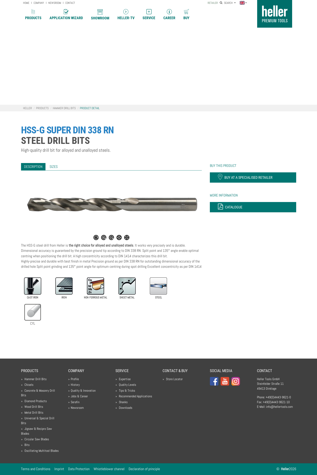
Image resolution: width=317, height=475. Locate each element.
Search (226, 3)
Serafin (75, 402)
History (75, 385)
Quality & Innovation (83, 391)
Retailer (213, 3)
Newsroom (77, 408)
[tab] (33, 166)
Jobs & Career (79, 396)
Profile (75, 379)
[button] (243, 3)
